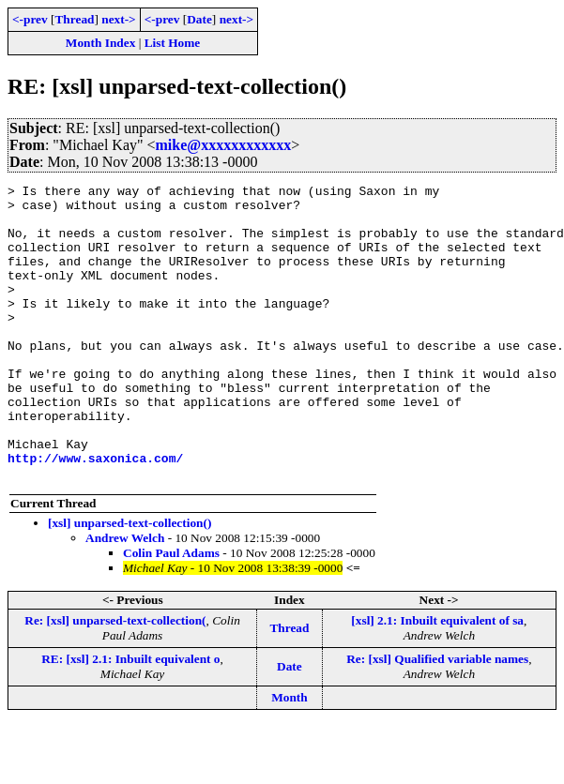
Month (289, 756)
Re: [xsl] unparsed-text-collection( (115, 679)
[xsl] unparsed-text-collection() (129, 582)
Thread (74, 19)
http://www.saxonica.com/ (95, 513)
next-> (118, 19)
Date (199, 19)
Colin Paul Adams (171, 612)
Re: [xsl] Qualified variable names (437, 718)
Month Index (100, 43)
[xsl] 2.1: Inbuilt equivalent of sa (437, 679)
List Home (173, 43)
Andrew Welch (124, 597)
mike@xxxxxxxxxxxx (224, 145)
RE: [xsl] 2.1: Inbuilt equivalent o (130, 718)
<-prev (30, 19)
